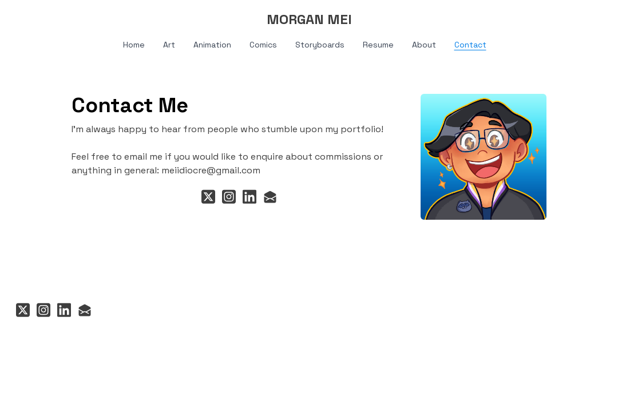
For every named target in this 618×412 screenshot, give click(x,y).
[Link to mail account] (270, 196)
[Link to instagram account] (229, 196)
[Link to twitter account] (208, 196)
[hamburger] (36, 18)
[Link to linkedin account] (249, 196)
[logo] (309, 19)
